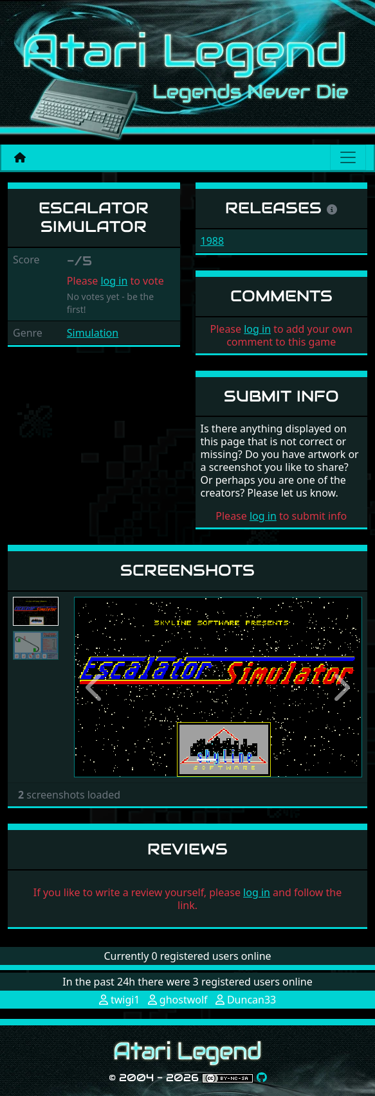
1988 (212, 241)
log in (113, 281)
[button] (95, 687)
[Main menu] (348, 157)
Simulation (92, 333)
